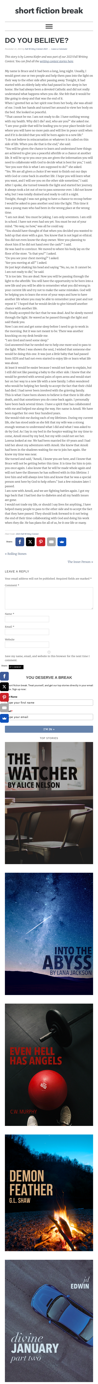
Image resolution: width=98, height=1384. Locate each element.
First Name (11, 696)
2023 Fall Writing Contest (27, 534)
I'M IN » (49, 729)
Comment (12, 585)
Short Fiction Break (49, 9)
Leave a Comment (59, 49)
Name (9, 614)
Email (9, 626)
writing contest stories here (56, 61)
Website (10, 639)
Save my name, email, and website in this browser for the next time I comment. (47, 658)
